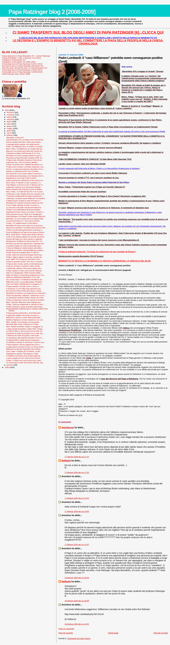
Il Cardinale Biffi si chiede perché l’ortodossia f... (23, 340)
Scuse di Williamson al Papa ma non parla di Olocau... (25, 232)
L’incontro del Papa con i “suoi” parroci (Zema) (23, 221)
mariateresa (68, 427)
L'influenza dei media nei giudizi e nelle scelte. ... (23, 335)
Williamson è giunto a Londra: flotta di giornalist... (24, 317)
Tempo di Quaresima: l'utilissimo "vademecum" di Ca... (26, 295)
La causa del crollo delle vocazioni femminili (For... (24, 207)
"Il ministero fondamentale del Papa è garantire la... (24, 196)
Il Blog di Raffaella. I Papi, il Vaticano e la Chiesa (21, 58)
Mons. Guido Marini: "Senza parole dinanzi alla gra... (25, 234)
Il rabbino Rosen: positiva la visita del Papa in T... (24, 201)
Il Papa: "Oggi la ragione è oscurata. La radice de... (24, 257)
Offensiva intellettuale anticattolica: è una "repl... (23, 277)
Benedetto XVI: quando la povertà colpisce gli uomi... (25, 203)
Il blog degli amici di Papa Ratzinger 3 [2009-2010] (22, 72)
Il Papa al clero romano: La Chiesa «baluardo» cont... (25, 167)
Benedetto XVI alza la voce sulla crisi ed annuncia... (25, 225)
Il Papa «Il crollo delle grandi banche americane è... (24, 230)
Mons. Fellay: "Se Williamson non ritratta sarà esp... (24, 149)
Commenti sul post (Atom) (78, 638)
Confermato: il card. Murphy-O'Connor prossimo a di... (25, 194)
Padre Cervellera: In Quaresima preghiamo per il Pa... (25, 275)
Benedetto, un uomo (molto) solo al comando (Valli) (24, 219)
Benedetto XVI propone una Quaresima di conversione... (26, 293)
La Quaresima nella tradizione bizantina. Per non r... (25, 338)
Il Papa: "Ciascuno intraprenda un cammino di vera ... (25, 304)
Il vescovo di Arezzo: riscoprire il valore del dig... (23, 266)
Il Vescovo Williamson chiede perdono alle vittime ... (25, 248)
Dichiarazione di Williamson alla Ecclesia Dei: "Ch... (24, 241)
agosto (9, 121)
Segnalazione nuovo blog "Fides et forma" (21, 178)
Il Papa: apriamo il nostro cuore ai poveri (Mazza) (24, 271)
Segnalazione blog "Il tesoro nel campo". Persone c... (25, 212)
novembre (11, 115)
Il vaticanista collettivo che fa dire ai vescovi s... (23, 315)
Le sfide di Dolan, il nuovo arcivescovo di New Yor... (24, 331)
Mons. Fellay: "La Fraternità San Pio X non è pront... (25, 192)
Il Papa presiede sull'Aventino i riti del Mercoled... (24, 313)
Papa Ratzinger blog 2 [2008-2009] (51, 11)
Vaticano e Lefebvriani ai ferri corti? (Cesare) (22, 171)
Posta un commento (66, 629)
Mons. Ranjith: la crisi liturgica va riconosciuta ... (23, 322)
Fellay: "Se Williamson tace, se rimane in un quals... (25, 146)
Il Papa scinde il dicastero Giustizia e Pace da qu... (24, 160)
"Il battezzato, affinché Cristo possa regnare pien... (24, 268)
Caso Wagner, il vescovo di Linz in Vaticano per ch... (25, 185)
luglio (9, 124)
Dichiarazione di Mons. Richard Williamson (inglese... (25, 250)
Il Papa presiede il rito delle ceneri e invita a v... (23, 286)
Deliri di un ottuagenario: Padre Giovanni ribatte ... (24, 273)
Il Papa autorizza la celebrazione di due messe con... (25, 180)
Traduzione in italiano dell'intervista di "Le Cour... (23, 153)
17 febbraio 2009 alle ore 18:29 (77, 498)
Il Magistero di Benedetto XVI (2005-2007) (19, 62)
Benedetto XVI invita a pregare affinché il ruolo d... (24, 156)
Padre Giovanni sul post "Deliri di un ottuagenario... (24, 214)
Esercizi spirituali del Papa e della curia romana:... (24, 142)
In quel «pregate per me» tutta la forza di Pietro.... (24, 358)
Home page (113, 633)
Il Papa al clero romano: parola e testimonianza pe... (25, 264)
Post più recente (65, 633)
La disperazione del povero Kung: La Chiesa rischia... (25, 347)
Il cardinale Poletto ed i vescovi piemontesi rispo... (24, 246)
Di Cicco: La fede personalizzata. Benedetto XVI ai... (25, 169)
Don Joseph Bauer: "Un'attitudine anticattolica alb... (24, 280)
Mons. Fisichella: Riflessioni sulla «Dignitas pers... (24, 302)
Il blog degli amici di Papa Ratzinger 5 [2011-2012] (22, 64)
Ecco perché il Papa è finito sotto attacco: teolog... (24, 291)
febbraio (10, 135)
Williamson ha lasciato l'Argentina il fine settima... (24, 349)
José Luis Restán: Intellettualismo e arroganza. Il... (24, 284)
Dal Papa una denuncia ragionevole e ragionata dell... (25, 243)
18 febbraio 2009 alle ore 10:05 (77, 624)
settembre (11, 119)
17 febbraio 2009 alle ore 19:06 (77, 511)
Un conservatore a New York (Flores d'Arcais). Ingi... (25, 363)
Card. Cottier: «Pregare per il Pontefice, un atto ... (24, 351)
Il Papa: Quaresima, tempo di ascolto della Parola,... (25, 307)
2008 (7, 367)
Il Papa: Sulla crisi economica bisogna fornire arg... (24, 255)
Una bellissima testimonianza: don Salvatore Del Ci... (25, 176)
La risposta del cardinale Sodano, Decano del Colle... (25, 298)
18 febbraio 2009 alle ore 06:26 (77, 578)
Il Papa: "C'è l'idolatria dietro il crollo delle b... (22, 223)
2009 (7, 110)
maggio (10, 128)
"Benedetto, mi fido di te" (15, 137)
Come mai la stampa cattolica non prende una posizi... (25, 237)
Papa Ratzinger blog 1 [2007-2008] (16, 74)
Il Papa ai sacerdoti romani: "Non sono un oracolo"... (25, 261)
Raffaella (66, 460)
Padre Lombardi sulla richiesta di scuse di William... (24, 189)
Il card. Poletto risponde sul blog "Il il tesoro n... (23, 205)
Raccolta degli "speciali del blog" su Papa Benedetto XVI (24, 68)
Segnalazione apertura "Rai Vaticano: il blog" (22, 354)
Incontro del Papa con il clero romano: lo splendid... (24, 239)
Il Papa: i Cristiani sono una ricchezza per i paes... (24, 360)
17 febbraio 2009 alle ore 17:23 (77, 457)
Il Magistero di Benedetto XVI (13, 60)
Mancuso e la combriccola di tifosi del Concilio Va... (24, 151)
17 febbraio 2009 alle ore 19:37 (77, 544)
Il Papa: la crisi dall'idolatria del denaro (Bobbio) (23, 210)
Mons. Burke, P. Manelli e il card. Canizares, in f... (24, 183)
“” (70, 330)
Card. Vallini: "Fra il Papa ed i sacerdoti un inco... (23, 259)
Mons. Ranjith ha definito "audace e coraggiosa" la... (25, 327)
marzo (9, 133)
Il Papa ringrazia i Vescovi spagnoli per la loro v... (24, 345)
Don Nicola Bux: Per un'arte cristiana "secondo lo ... (24, 174)
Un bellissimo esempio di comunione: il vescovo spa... (25, 342)
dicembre (10, 112)
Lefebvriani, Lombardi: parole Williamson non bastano (25, 198)
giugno (9, 126)
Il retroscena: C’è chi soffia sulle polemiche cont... (24, 289)
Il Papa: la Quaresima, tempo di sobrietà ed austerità (25, 300)
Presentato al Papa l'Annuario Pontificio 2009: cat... (24, 158)
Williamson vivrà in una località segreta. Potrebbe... (24, 282)
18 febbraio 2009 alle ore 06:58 (77, 601)
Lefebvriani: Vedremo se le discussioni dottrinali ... (24, 187)
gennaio (10, 365)
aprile (9, 131)
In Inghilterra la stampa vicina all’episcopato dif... (23, 356)
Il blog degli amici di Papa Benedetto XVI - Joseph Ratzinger (26, 56)
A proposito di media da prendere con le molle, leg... (25, 333)
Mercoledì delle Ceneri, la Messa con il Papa (22, 324)
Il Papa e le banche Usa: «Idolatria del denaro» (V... (24, 164)
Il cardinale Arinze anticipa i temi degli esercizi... (23, 144)
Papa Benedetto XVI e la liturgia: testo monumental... (25, 140)
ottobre (10, 117)
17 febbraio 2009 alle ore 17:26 (77, 472)
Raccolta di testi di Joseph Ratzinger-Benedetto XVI (22, 66)
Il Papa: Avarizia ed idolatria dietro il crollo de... (23, 252)
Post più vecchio (160, 633)
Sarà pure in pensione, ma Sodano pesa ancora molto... (26, 228)
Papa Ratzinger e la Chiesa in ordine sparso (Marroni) (25, 216)
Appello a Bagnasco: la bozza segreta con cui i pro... (25, 320)
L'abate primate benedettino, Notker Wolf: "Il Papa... (25, 329)
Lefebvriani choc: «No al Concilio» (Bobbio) (21, 162)
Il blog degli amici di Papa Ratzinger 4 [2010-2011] (22, 70)
